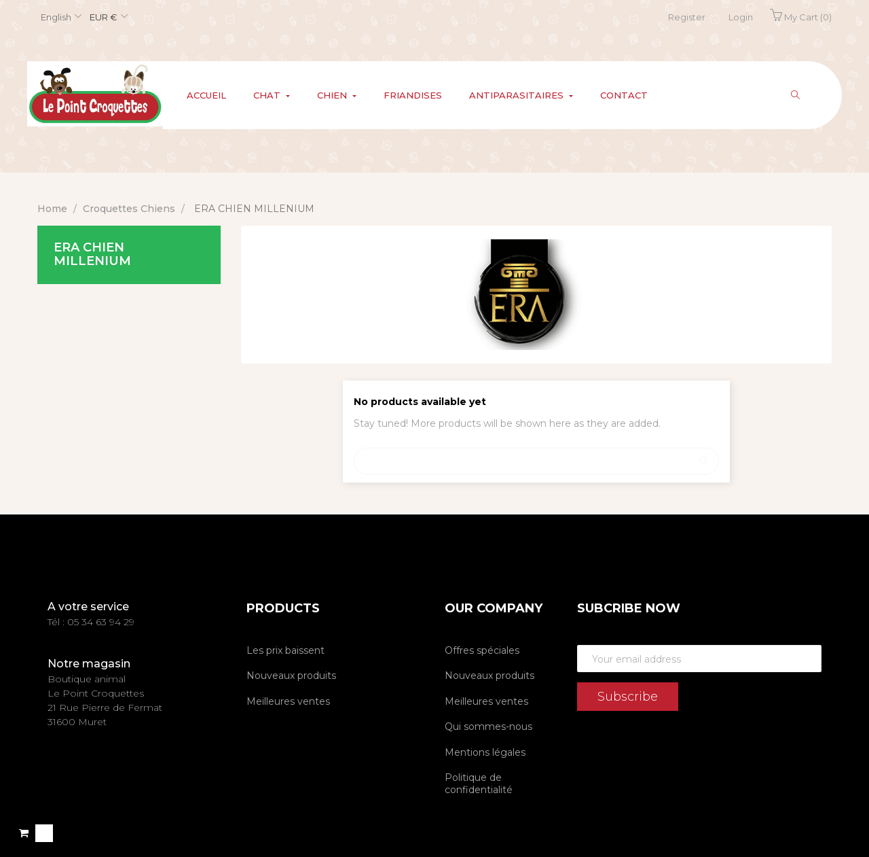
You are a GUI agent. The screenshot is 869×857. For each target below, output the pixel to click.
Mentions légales (485, 752)
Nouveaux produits (291, 675)
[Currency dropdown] (107, 17)
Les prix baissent (285, 650)
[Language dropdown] (59, 17)
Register (686, 17)
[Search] (536, 455)
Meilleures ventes (288, 701)
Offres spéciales (482, 650)
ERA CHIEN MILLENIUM (92, 254)
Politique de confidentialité (479, 783)
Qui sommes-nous (488, 726)
